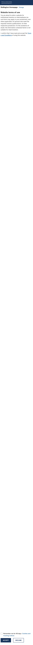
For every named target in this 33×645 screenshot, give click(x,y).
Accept (6, 640)
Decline (18, 640)
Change (21, 7)
